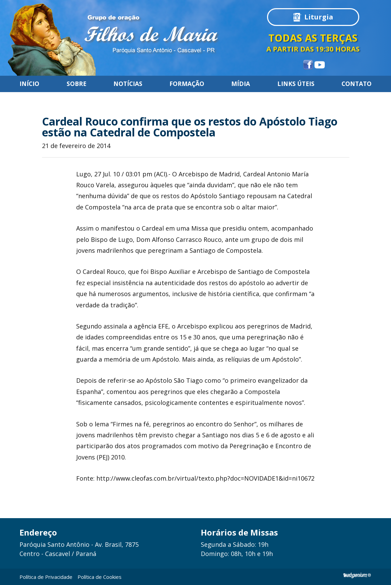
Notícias (127, 84)
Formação (186, 84)
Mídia (240, 84)
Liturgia (318, 16)
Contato (356, 84)
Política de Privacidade (45, 576)
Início (29, 84)
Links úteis (296, 84)
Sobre (76, 84)
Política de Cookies (100, 576)
